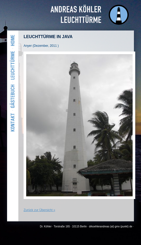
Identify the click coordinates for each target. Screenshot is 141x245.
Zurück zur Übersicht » (39, 210)
